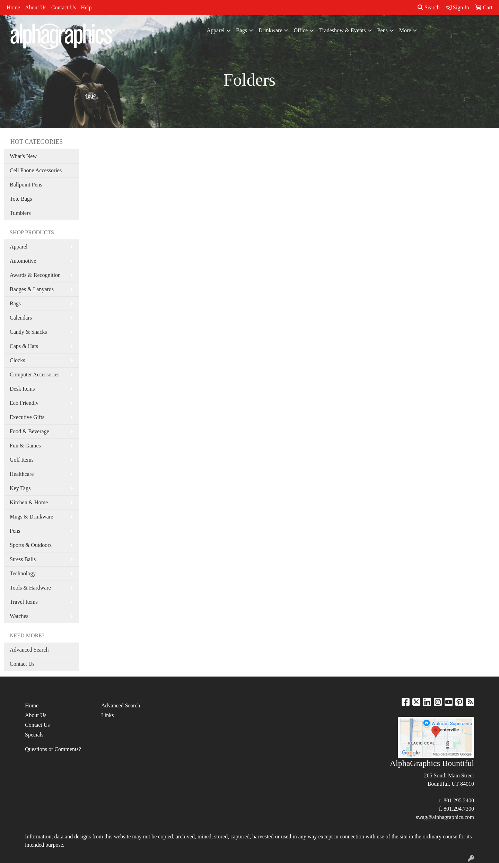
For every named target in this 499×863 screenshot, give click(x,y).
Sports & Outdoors (31, 545)
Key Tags (20, 488)
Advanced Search (29, 650)
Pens (382, 30)
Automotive (23, 261)
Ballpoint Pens (26, 185)
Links (107, 715)
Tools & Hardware (30, 588)
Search (429, 7)
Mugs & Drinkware (31, 517)
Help (86, 7)
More (405, 30)
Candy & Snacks (28, 332)
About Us (35, 7)
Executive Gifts (27, 417)
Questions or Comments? (53, 749)
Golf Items (22, 460)
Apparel (216, 30)
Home (13, 7)
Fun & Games (25, 445)
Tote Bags (21, 199)
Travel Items (24, 602)
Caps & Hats (24, 346)
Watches (19, 616)
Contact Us (63, 7)
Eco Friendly (24, 403)
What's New (23, 156)
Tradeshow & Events (342, 30)
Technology (23, 573)
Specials (34, 735)
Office (301, 30)
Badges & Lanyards (32, 289)
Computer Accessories (35, 374)
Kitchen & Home (29, 502)
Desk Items (22, 389)
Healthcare (22, 474)
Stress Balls (23, 559)
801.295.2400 (459, 800)
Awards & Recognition (35, 275)
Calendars (21, 318)
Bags (241, 30)
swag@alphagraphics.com (445, 817)
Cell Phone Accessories (36, 170)
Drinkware (270, 30)
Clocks (17, 360)
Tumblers (20, 213)
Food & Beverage (29, 431)
